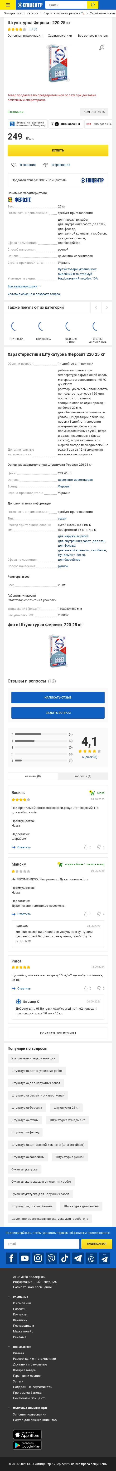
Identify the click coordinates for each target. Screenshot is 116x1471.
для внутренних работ (74, 541)
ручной (63, 566)
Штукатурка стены (25, 1120)
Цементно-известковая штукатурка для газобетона (49, 1218)
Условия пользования (29, 1414)
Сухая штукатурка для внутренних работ (41, 1181)
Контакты (20, 1314)
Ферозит (64, 486)
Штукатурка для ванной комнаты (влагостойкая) (47, 1145)
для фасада (66, 545)
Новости (19, 1309)
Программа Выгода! (27, 1392)
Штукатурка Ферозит (26, 1107)
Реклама (19, 1337)
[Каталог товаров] (8, 5)
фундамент (66, 555)
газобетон (98, 550)
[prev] (95, 307)
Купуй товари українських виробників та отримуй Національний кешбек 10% (78, 273)
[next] (106, 307)
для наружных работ (73, 536)
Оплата (18, 1353)
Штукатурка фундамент (67, 1120)
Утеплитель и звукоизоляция (33, 1058)
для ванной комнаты (74, 550)
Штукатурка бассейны (27, 1157)
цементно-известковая (75, 479)
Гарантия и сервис (27, 1375)
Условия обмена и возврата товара (34, 294)
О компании (22, 1303)
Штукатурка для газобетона (32, 1206)
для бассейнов (69, 559)
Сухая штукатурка (24, 1169)
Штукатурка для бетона (81, 1206)
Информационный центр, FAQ (35, 1282)
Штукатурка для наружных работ (35, 1083)
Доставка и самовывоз (30, 1364)
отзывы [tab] (30, 776)
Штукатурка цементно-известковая (37, 1095)
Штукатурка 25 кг (66, 1107)
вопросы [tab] (80, 776)
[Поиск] (92, 5)
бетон (81, 555)
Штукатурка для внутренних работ (36, 1071)
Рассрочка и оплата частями (34, 1358)
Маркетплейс (23, 1331)
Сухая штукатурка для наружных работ (40, 1194)
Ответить (21, 847)
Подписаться (96, 1243)
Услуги (18, 1381)
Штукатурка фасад (25, 1132)
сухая (62, 518)
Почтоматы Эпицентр (29, 1398)
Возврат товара (24, 1370)
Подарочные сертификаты (32, 1387)
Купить (58, 150)
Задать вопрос (58, 713)
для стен (99, 541)
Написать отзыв (58, 697)
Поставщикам (23, 1325)
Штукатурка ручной (70, 1157)
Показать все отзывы (58, 1033)
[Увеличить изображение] (101, 47)
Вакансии (20, 1320)
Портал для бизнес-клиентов (35, 1420)
